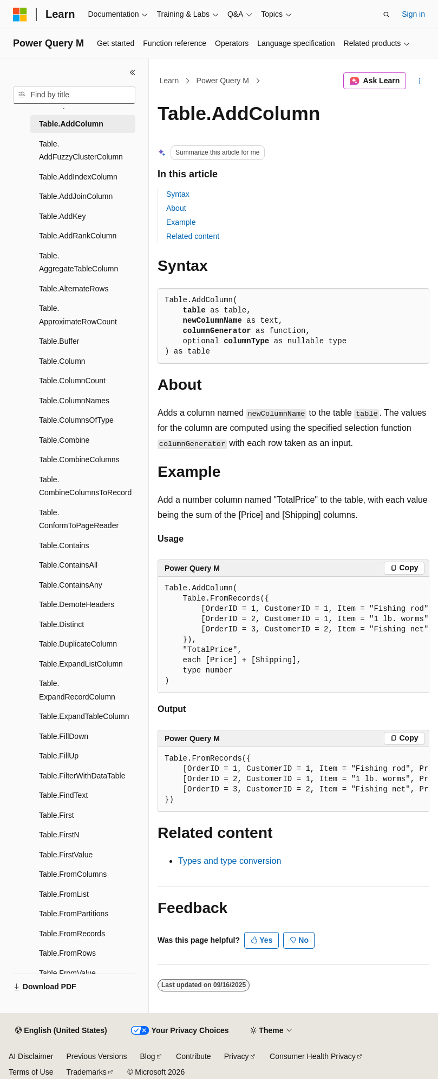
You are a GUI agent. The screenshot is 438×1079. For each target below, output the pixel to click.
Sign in (413, 14)
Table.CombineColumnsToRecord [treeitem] (85, 486)
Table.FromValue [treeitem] (67, 973)
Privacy (236, 1056)
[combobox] (74, 95)
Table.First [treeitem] (56, 815)
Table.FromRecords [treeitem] (72, 933)
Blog (147, 1056)
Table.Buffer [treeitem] (59, 341)
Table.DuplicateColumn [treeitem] (78, 644)
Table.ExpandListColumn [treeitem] (81, 664)
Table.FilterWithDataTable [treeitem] (82, 775)
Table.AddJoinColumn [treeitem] (76, 196)
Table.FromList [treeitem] (64, 894)
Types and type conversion (229, 860)
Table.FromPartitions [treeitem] (73, 913)
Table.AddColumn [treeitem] (71, 123)
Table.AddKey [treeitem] (62, 216)
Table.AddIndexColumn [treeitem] (78, 176)
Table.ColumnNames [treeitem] (74, 400)
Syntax (177, 194)
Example (180, 222)
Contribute (193, 1056)
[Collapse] (132, 72)
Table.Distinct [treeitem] (61, 624)
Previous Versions (96, 1056)
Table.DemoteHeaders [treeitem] (76, 604)
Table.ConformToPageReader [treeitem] (79, 519)
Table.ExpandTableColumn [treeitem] (84, 716)
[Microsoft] (20, 15)
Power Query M (223, 80)
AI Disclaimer (31, 1056)
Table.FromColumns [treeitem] (73, 874)
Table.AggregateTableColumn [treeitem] (78, 262)
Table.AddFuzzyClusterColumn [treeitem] (81, 150)
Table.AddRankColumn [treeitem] (77, 235)
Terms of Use (31, 1072)
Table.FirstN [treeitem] (59, 834)
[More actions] (419, 81)
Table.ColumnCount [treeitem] (72, 380)
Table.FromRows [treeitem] (67, 953)
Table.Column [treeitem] (62, 361)
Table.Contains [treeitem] (64, 545)
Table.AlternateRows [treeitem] (73, 288)
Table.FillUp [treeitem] (59, 755)
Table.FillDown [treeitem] (63, 736)
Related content (192, 236)
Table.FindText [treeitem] (63, 795)
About (176, 208)
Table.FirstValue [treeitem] (66, 854)
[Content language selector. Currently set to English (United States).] (61, 1031)
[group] (293, 635)
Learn (169, 80)
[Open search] (386, 14)
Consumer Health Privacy (313, 1056)
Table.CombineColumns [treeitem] (79, 459)
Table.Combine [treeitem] (64, 440)
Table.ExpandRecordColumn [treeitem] (77, 690)
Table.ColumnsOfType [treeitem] (76, 420)
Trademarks (86, 1072)
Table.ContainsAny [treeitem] (70, 585)
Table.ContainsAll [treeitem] (68, 565)
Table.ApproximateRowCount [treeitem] (78, 315)
